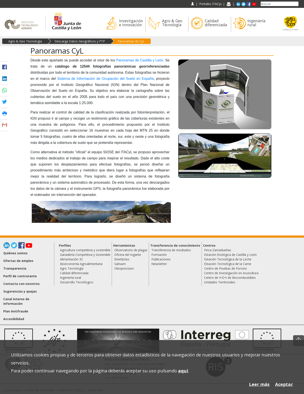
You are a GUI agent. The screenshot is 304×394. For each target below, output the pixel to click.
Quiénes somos (15, 253)
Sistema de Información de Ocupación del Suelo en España (105, 78)
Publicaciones (161, 259)
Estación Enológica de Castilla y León (230, 255)
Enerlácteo (121, 259)
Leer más (259, 384)
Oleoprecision (124, 268)
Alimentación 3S (71, 259)
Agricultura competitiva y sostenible (85, 250)
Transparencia (14, 268)
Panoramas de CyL (131, 41)
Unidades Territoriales (219, 282)
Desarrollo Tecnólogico (76, 282)
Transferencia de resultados (171, 250)
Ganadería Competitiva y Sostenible (85, 255)
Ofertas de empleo (18, 261)
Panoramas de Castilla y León (139, 60)
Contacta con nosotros (21, 284)
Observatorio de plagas (130, 250)
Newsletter (159, 264)
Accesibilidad (13, 319)
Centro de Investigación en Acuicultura (231, 273)
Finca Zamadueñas (217, 250)
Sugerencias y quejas (20, 291)
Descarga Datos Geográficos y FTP (80, 41)
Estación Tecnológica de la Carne (227, 264)
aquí (183, 371)
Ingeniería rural (70, 277)
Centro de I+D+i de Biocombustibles (230, 277)
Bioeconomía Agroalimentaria (81, 264)
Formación (159, 255)
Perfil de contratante (20, 276)
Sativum (120, 264)
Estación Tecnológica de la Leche (227, 259)
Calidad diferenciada (74, 273)
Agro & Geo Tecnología (25, 41)
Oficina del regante (127, 255)
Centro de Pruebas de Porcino (225, 268)
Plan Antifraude (15, 311)
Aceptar (284, 384)
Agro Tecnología (71, 268)
